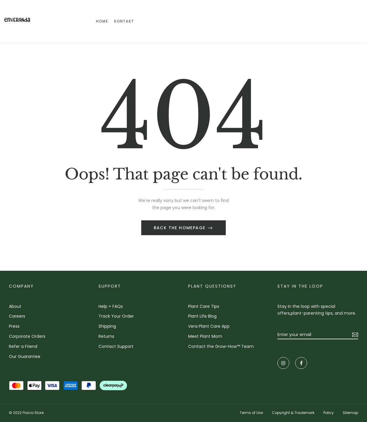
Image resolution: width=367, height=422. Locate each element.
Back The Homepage (180, 228)
